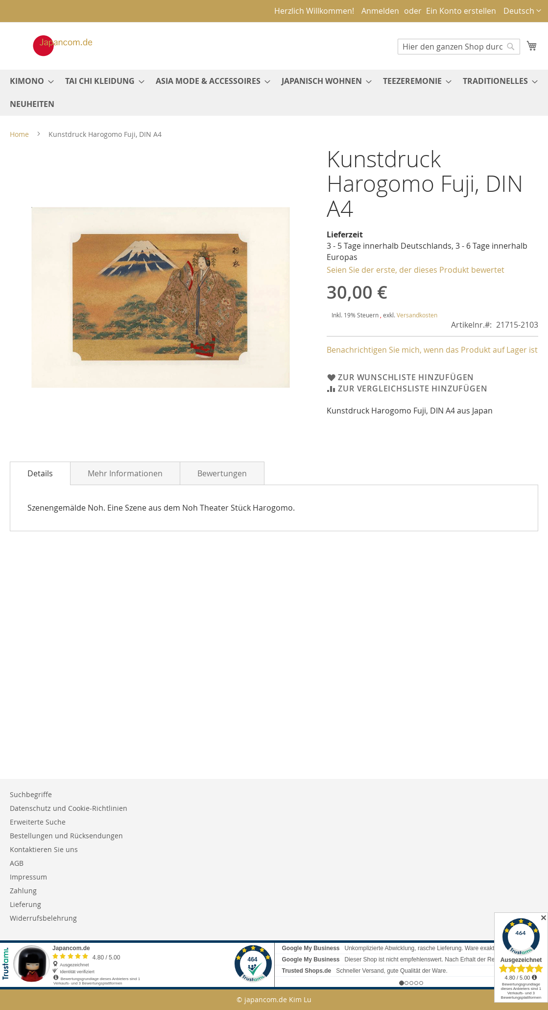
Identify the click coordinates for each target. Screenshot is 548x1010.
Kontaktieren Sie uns (44, 849)
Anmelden (380, 10)
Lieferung (25, 904)
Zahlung (23, 890)
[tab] (40, 473)
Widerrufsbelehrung (43, 918)
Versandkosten (417, 315)
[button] (522, 11)
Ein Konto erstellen (461, 10)
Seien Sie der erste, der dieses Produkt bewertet (415, 269)
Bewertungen (222, 473)
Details (40, 473)
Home (19, 134)
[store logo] (52, 45)
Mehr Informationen (125, 473)
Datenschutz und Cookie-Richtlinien (68, 808)
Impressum (28, 876)
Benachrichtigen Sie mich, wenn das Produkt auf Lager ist (432, 349)
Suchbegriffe (31, 794)
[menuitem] (29, 81)
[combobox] (459, 46)
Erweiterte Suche (38, 822)
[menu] (274, 93)
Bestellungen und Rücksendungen (66, 835)
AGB (17, 863)
